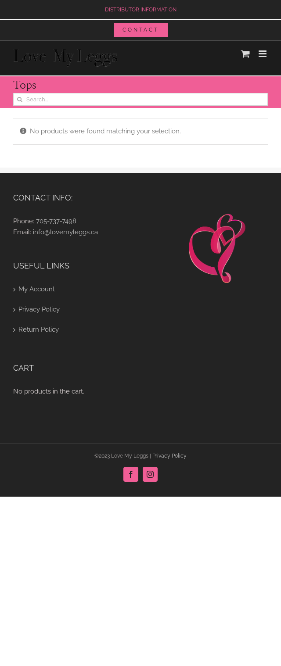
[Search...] (140, 99)
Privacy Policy (39, 309)
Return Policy (38, 329)
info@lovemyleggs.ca (65, 232)
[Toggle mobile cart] (245, 53)
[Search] (19, 99)
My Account (36, 289)
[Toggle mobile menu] (263, 53)
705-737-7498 (56, 221)
